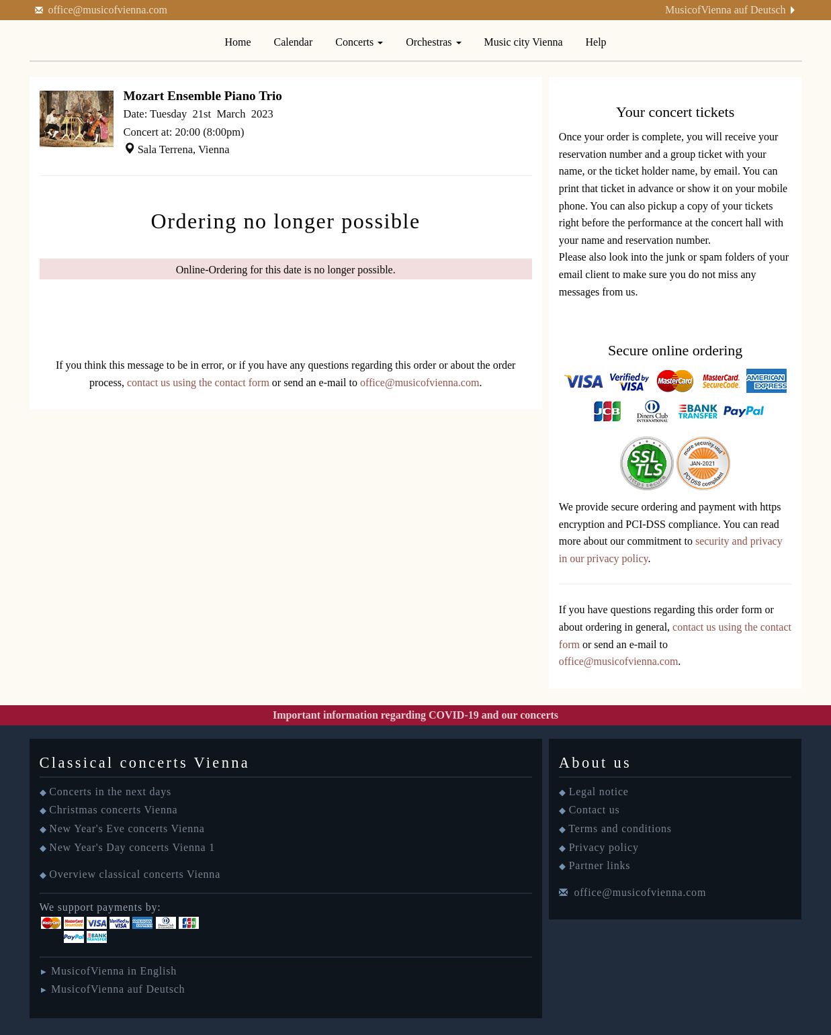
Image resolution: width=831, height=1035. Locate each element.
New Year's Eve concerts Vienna (126, 828)
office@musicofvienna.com (108, 9)
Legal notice (599, 791)
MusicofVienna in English (114, 971)
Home (237, 42)
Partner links (600, 865)
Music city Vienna (523, 42)
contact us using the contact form (198, 382)
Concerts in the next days (110, 791)
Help (596, 42)
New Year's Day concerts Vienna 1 (132, 847)
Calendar (293, 42)
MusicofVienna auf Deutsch (725, 9)
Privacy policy (604, 847)
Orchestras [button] (433, 42)
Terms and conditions (620, 828)
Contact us (594, 809)
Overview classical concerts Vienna (134, 874)
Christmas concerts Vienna (113, 809)
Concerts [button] (359, 42)
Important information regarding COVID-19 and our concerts (415, 715)
